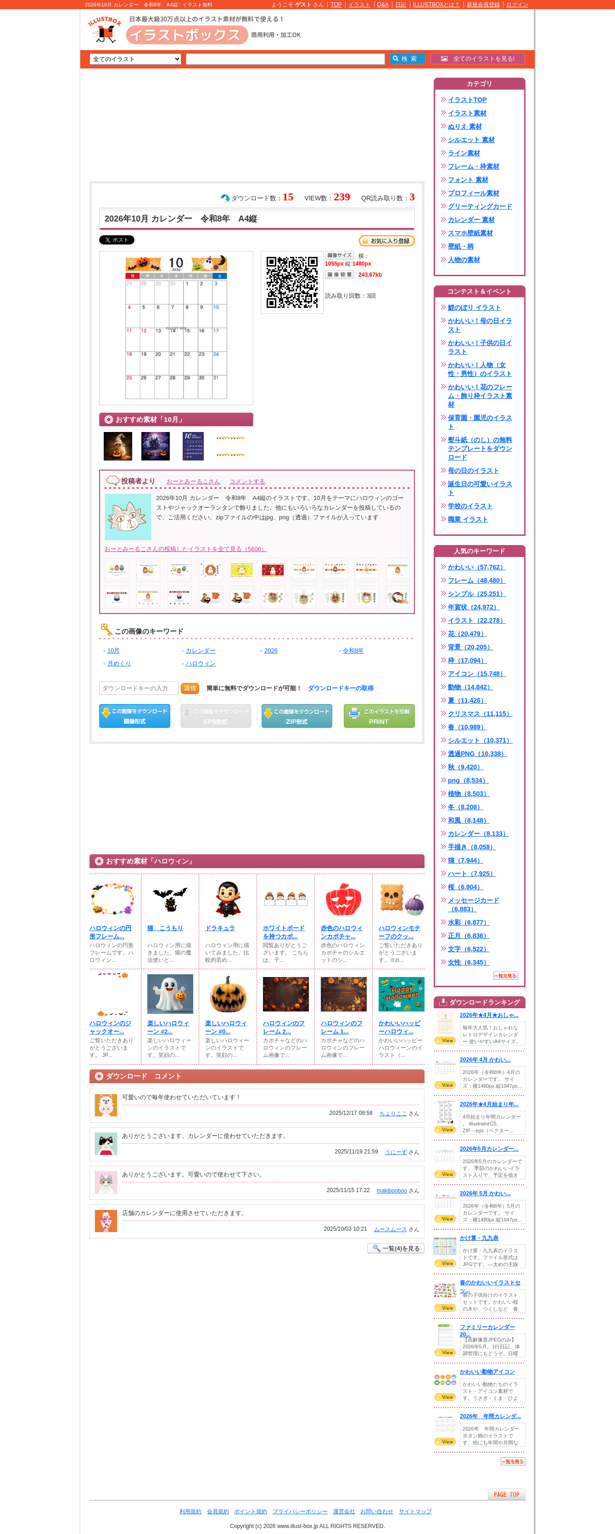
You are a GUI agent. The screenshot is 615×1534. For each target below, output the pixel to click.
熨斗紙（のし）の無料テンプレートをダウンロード (480, 448)
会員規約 (218, 1511)
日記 (400, 4)
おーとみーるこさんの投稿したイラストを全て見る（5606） (186, 548)
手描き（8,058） (472, 847)
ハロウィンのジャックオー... (110, 1027)
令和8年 (353, 650)
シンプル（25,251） (477, 593)
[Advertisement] (36, 152)
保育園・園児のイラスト (480, 422)
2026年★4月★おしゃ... (489, 1015)
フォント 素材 (468, 179)
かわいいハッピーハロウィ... (399, 1027)
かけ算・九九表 (479, 1238)
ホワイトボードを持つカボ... (284, 932)
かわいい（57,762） (477, 567)
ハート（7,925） (472, 873)
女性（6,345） (469, 962)
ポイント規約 (250, 1511)
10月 (113, 650)
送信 (190, 688)
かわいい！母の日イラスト (480, 325)
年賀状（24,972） (474, 607)
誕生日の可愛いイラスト (480, 488)
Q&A (383, 4)
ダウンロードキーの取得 (341, 688)
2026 (271, 650)
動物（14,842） (470, 687)
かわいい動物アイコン (487, 1372)
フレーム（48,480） (477, 580)
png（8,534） (468, 780)
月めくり (119, 663)
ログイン (517, 4)
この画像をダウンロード (134, 716)
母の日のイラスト (473, 470)
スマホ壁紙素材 (470, 233)
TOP (336, 4)
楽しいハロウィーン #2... (168, 1027)
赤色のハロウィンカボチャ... (342, 932)
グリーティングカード (480, 206)
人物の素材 (464, 259)
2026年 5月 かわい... (485, 1193)
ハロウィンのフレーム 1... (342, 1027)
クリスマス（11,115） (480, 713)
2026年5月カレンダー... (489, 1149)
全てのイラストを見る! (478, 58)
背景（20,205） (470, 647)
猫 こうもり (165, 928)
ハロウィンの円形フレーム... (110, 932)
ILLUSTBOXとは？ (436, 4)
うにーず (396, 1152)
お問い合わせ (376, 1511)
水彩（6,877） (469, 922)
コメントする (247, 481)
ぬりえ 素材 (465, 126)
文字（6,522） (469, 949)
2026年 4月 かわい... (485, 1060)
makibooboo (392, 1190)
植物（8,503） (469, 793)
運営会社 (344, 1511)
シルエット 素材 (471, 139)
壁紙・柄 (461, 246)
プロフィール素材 (473, 193)
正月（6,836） (469, 935)
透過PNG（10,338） (477, 753)
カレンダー (201, 650)
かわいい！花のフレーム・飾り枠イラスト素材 (480, 395)
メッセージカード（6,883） (473, 905)
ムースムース (390, 1229)
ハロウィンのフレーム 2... (284, 1027)
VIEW (445, 1040)
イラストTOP (467, 99)
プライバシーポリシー (300, 1511)
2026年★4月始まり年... (489, 1104)
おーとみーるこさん (193, 481)
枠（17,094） (467, 660)
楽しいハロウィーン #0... (226, 1027)
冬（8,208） (465, 807)
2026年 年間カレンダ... (490, 1416)
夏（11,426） (467, 700)
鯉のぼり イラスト (474, 307)
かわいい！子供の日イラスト (480, 347)
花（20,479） (467, 633)
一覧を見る (505, 976)
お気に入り (387, 240)
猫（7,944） (465, 860)
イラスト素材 (467, 113)
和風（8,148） (469, 820)
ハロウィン (201, 663)
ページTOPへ (507, 1494)
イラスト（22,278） (477, 620)
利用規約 (190, 1511)
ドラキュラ (220, 928)
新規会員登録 (483, 4)
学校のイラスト (470, 506)
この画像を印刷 (379, 716)
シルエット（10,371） (480, 740)
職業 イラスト (468, 519)
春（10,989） (467, 727)
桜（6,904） (465, 887)
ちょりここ (393, 1113)
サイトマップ (415, 1511)
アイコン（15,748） (477, 673)
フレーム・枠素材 (473, 166)
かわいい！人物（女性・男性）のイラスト (480, 369)
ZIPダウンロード (297, 716)
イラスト (359, 4)
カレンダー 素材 (471, 219)
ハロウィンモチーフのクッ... (399, 932)
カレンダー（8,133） (478, 833)
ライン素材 (464, 153)
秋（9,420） (465, 767)
